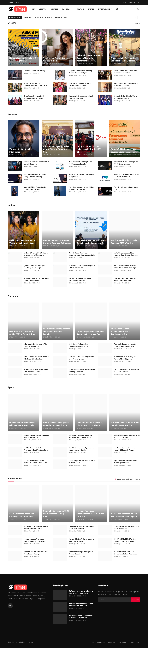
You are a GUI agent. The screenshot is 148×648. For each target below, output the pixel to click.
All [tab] (132, 23)
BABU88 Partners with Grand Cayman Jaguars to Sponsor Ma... (36, 462)
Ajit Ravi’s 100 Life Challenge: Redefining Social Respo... (34, 267)
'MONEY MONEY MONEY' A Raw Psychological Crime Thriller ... (125, 540)
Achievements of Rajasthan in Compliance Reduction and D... (90, 241)
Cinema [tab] (137, 479)
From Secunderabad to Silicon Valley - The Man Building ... (35, 176)
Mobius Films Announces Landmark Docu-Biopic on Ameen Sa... (37, 527)
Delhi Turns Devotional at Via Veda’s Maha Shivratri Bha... (22, 241)
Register (132, 2)
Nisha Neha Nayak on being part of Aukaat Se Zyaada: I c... (81, 616)
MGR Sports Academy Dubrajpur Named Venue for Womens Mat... (80, 436)
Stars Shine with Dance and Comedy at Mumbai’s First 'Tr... (23, 515)
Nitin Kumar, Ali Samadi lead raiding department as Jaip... (22, 423)
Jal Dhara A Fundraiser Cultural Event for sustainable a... (80, 279)
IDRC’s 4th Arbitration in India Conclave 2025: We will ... (124, 241)
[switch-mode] (138, 2)
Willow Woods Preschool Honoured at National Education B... (36, 358)
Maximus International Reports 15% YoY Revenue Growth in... (126, 176)
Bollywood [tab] (129, 479)
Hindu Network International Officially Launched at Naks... (34, 97)
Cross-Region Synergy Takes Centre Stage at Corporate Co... (56, 149)
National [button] (67, 9)
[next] (139, 17)
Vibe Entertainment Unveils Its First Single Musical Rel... (126, 527)
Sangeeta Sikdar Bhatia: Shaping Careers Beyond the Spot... (80, 72)
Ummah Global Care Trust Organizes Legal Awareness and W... (82, 254)
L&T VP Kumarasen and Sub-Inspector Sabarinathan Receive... (126, 254)
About (17, 2)
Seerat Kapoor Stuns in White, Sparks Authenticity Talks (45, 17)
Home (34, 9)
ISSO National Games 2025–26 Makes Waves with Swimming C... (126, 267)
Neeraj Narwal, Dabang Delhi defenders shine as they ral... (56, 423)
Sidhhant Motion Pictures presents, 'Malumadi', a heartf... (81, 540)
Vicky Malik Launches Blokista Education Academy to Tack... (125, 345)
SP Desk (11, 64)
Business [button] (55, 9)
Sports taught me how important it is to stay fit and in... (82, 462)
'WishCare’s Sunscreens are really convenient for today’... (126, 84)
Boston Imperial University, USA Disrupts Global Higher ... (125, 358)
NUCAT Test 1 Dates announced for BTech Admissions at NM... (120, 331)
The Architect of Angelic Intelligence (20, 150)
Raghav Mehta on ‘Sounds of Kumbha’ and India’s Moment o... (125, 553)
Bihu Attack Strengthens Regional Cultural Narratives (81, 553)
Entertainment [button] (105, 9)
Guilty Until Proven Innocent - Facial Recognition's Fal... (81, 176)
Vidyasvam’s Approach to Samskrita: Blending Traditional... (82, 371)
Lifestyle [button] (43, 9)
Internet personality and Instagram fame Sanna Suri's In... (36, 436)
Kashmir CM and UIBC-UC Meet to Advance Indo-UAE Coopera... (36, 254)
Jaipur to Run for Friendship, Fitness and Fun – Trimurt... (90, 423)
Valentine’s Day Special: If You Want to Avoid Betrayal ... (36, 163)
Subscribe (135, 600)
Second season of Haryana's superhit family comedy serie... (35, 540)
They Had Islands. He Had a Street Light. (126, 188)
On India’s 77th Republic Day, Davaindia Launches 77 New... (124, 150)
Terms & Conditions (97, 642)
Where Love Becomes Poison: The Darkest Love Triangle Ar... (125, 515)
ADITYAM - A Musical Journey (34, 71)
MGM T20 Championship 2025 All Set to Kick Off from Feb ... (127, 436)
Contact (10, 2)
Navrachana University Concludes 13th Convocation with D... (36, 371)
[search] (138, 9)
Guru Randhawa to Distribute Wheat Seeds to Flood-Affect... (36, 279)
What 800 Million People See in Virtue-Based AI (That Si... (35, 188)
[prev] (135, 17)
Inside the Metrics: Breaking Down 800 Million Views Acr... (126, 163)
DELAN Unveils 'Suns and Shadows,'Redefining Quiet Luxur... (36, 84)
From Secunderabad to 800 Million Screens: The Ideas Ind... (81, 188)
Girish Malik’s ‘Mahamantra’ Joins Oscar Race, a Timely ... (36, 553)
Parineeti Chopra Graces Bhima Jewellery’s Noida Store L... (80, 84)
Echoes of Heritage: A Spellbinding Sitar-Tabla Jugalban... (81, 527)
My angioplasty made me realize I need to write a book (81, 97)
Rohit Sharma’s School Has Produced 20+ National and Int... (80, 345)
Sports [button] (92, 9)
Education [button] (80, 9)
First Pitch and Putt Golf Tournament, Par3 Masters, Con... (36, 449)
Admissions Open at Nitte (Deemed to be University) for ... (81, 358)
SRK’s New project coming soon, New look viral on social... (81, 604)
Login (125, 2)
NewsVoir (111, 642)
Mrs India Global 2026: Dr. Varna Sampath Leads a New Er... (125, 97)
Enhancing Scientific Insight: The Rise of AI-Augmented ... (35, 345)
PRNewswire (121, 642)
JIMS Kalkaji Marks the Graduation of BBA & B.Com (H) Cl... (126, 371)
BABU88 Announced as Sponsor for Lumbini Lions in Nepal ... (81, 449)
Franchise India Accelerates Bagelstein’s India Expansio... (124, 59)
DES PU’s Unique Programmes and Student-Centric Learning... (56, 331)
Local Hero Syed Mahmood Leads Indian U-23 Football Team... (126, 449)
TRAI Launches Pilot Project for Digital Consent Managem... (125, 279)
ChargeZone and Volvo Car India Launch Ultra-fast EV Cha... (89, 149)
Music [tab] (119, 479)
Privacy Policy (133, 642)
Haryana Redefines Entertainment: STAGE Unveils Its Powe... (90, 514)
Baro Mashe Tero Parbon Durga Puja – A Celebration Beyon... (82, 267)
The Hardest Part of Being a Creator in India (55, 59)
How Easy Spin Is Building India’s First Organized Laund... (80, 163)
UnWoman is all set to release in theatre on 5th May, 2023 (81, 592)
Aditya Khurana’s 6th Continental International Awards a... (125, 72)
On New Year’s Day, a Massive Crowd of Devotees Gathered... (57, 241)
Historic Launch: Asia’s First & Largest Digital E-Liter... (22, 59)
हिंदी (117, 9)
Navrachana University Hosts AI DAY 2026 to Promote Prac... (23, 332)
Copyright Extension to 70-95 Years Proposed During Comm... (56, 514)
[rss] (10, 605)
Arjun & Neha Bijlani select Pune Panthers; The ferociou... (125, 462)
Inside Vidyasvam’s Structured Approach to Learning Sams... (90, 332)
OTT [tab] (123, 479)
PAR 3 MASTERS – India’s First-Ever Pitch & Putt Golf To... (125, 423)
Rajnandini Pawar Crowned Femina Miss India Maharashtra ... (89, 58)
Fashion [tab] (137, 23)
